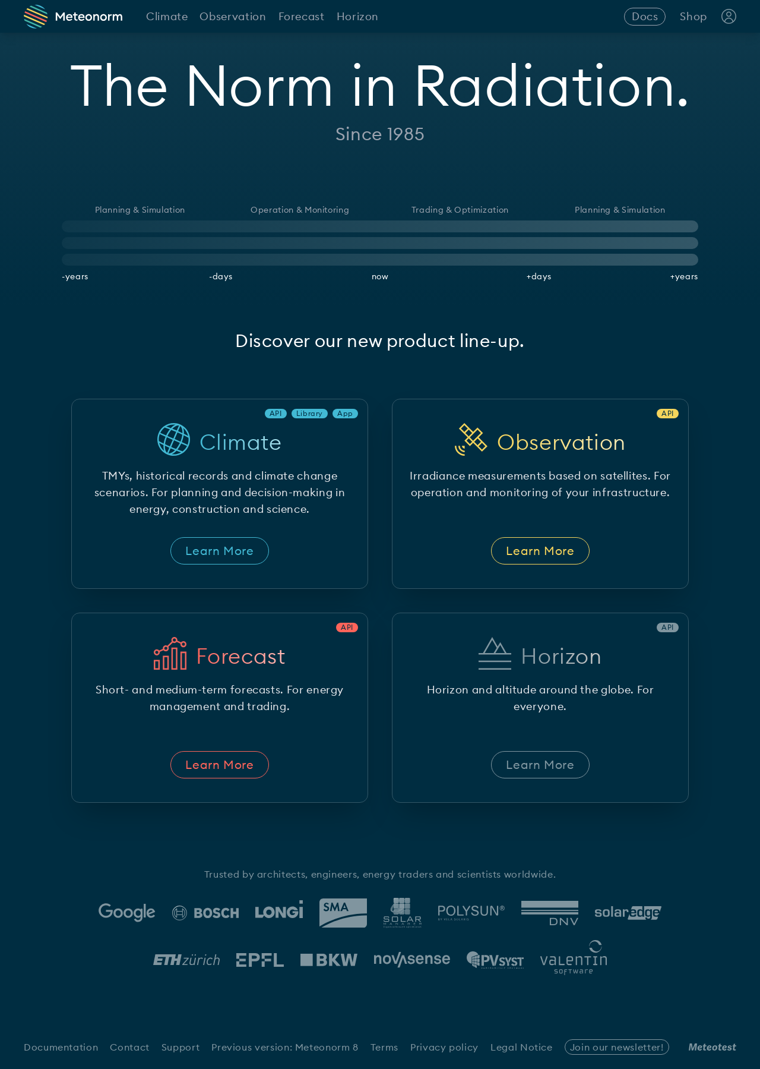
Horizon (358, 16)
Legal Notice (521, 1047)
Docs (645, 16)
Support (181, 1047)
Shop (693, 16)
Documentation (61, 1047)
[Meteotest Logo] (712, 1047)
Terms (384, 1047)
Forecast (301, 16)
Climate (167, 16)
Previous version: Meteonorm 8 (285, 1047)
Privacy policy (444, 1047)
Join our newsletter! (617, 1047)
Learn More (219, 550)
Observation (233, 16)
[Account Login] (728, 16)
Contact (129, 1047)
